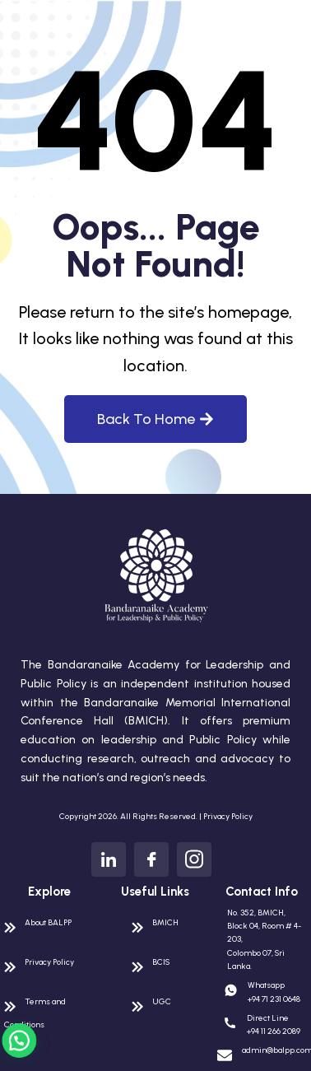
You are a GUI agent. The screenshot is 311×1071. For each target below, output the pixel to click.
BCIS (160, 962)
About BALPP (48, 922)
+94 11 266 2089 (273, 1031)
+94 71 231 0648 (274, 999)
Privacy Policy (228, 816)
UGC (161, 1001)
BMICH (165, 922)
